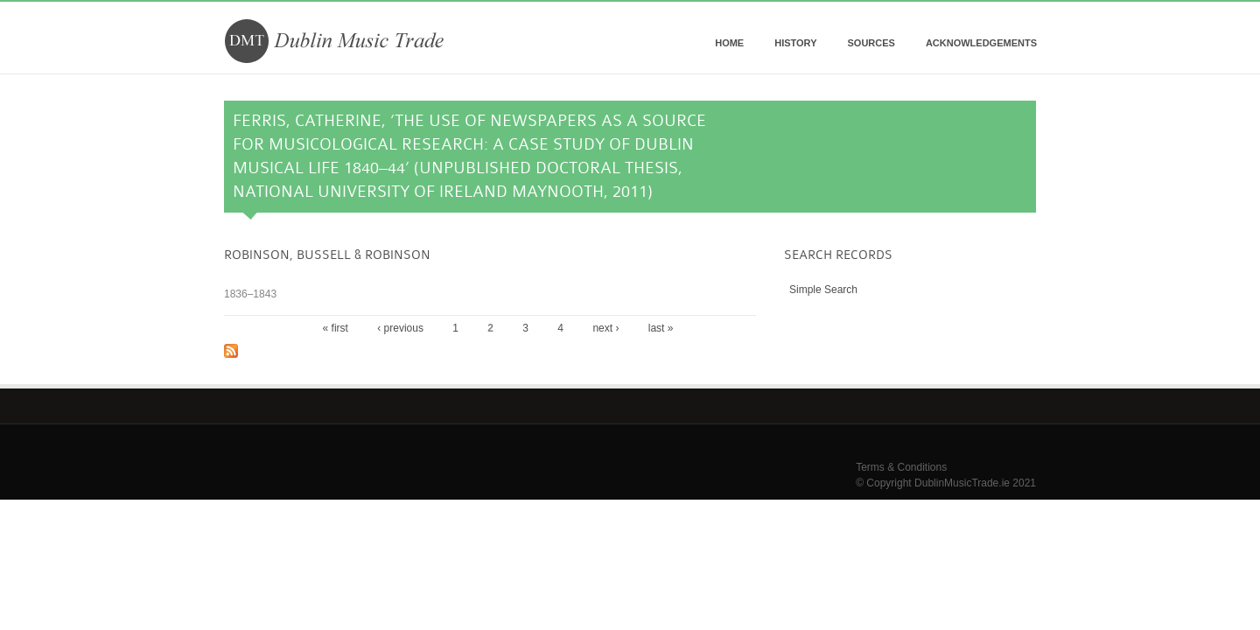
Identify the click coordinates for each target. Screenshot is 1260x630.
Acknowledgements (981, 43)
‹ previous (400, 328)
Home (729, 43)
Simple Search (823, 290)
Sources (870, 43)
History (795, 43)
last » (661, 328)
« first (335, 328)
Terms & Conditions (901, 467)
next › (605, 328)
